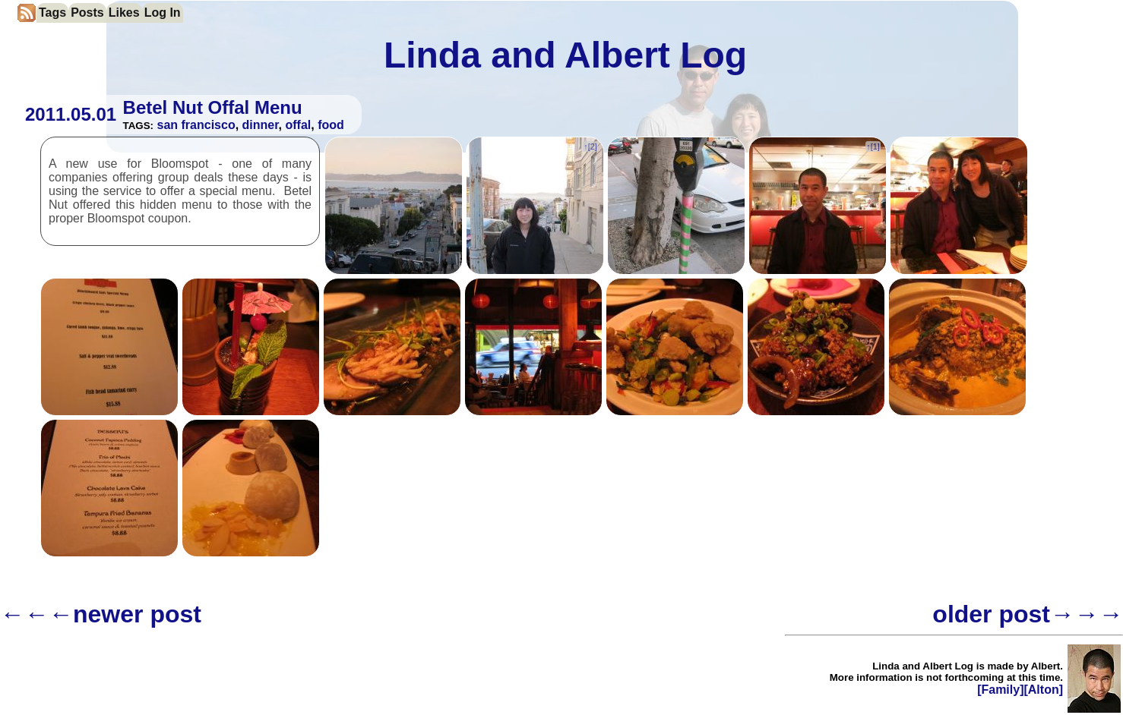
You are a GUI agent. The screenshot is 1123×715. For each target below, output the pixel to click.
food (331, 124)
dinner (260, 124)
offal (298, 124)
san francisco (196, 124)
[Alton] (1043, 689)
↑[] (590, 146)
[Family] (1000, 689)
